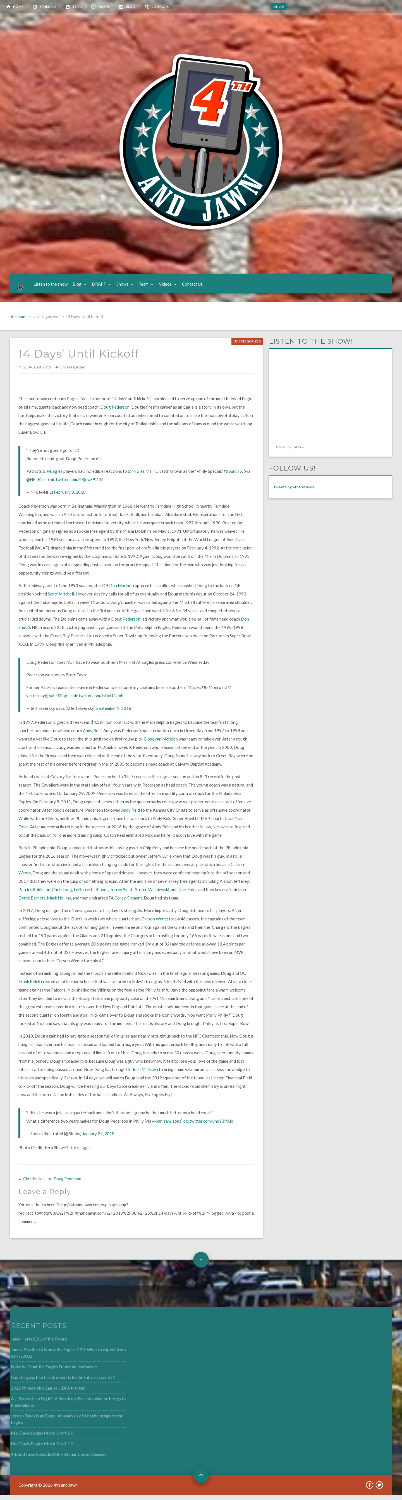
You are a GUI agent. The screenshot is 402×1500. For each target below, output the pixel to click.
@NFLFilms (36, 485)
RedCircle (298, 452)
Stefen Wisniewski (152, 895)
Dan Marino (120, 591)
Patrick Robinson (34, 895)
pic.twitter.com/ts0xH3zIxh (98, 701)
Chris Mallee (34, 1184)
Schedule (48, 6)
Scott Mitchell (61, 599)
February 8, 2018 (70, 497)
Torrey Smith (121, 895)
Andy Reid (92, 736)
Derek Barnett (31, 903)
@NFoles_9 (138, 476)
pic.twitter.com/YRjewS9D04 (77, 485)
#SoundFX (233, 476)
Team (77, 6)
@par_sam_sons (166, 1126)
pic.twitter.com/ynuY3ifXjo (208, 1126)
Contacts (160, 6)
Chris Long (62, 895)
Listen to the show (56, 286)
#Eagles (65, 701)
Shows (127, 286)
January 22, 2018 (98, 1139)
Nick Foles (187, 895)
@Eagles (54, 476)
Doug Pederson (115, 412)
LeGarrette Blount (91, 895)
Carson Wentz (155, 924)
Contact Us (197, 286)
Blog (130, 6)
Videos (104, 6)
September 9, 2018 (113, 713)
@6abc (51, 701)
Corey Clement (128, 903)
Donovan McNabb (161, 744)
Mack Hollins (59, 903)
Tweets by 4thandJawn (293, 492)
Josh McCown (145, 1074)
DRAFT (104, 286)
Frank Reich (29, 987)
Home (18, 6)
